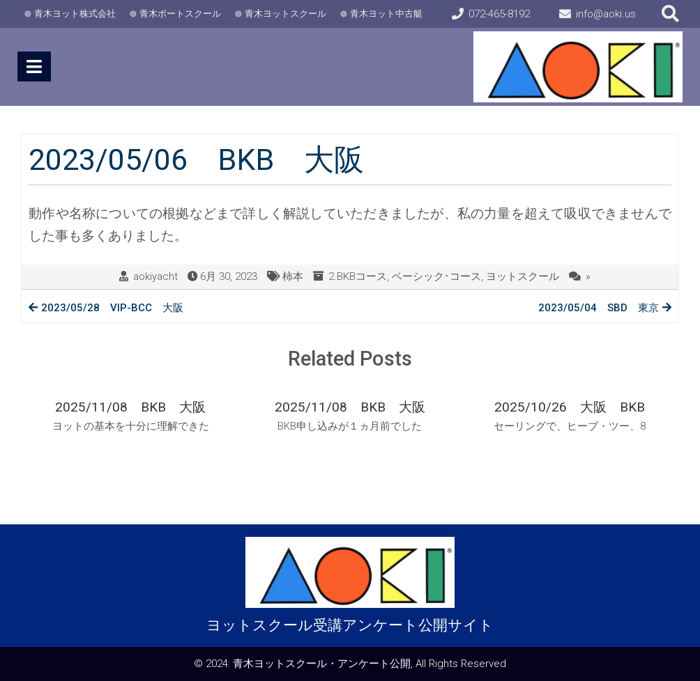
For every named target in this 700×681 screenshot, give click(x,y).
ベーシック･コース (436, 276)
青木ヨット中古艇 (386, 13)
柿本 (292, 276)
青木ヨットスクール (285, 13)
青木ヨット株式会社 (75, 13)
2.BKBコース (357, 276)
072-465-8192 (499, 14)
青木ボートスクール (180, 13)
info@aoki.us (606, 14)
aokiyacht (155, 276)
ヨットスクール (522, 276)
